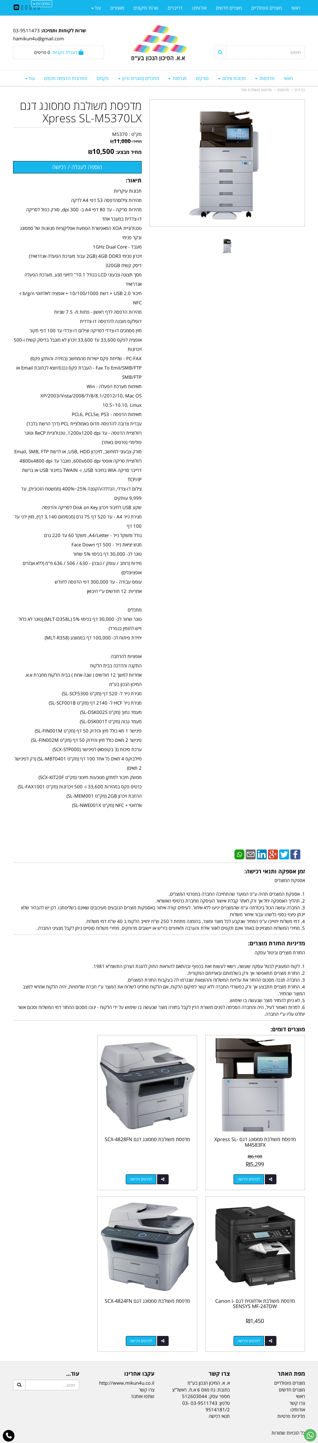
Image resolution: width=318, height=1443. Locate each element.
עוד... (72, 1356)
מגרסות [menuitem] (177, 78)
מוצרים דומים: (287, 1029)
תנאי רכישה (219, 1399)
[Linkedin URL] (31, 8)
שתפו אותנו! (142, 1379)
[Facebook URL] (39, 8)
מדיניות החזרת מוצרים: (276, 943)
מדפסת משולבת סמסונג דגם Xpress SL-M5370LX (81, 112)
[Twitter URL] (35, 8)
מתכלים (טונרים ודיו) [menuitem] (138, 78)
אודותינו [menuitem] (199, 8)
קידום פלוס (150, 1439)
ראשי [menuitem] (288, 78)
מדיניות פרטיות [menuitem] (291, 1399)
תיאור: (134, 180)
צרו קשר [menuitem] (297, 1386)
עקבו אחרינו (139, 1356)
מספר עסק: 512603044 (206, 1379)
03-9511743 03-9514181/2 (206, 1389)
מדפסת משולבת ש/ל (256, 89)
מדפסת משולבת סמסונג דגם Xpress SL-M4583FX (259, 1133)
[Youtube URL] (22, 8)
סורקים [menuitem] (202, 78)
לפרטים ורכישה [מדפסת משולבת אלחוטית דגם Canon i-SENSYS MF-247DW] (52, 1170)
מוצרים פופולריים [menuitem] (266, 8)
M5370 (120, 134)
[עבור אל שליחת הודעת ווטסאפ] (310, 1435)
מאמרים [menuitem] (117, 8)
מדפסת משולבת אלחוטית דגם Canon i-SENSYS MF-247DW (59, 1133)
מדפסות (283, 89)
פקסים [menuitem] (103, 78)
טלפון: (224, 1386)
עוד (30, 78)
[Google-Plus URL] (26, 8)
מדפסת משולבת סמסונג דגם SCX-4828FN (159, 1133)
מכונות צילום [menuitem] (232, 78)
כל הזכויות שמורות (288, 1415)
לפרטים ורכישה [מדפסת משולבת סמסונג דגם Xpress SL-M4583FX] (253, 1170)
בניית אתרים (134, 1439)
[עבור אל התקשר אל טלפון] (9, 1436)
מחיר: (126, 141)
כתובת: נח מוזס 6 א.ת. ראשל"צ (201, 1372)
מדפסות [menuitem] (265, 78)
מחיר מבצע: (129, 152)
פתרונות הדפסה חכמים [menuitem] (65, 78)
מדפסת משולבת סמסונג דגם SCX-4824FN (259, 1286)
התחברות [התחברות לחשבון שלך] (41, 3)
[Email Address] (16, 8)
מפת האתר (291, 1356)
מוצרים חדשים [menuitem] (229, 8)
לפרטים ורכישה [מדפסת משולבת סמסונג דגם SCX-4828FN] (153, 1170)
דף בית (300, 89)
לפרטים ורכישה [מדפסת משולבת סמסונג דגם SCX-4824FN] (253, 1323)
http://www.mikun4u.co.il (126, 1366)
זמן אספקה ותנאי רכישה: (274, 871)
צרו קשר (219, 1356)
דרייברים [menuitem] (175, 8)
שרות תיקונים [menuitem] (146, 8)
